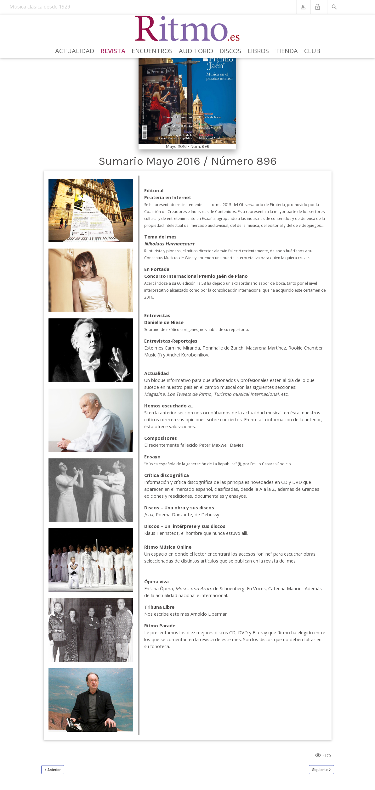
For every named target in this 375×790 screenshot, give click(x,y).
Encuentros (152, 51)
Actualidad (74, 51)
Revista (112, 51)
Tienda (286, 51)
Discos (230, 51)
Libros (258, 51)
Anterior (54, 769)
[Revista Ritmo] (187, 28)
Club (312, 51)
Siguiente (320, 769)
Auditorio (196, 51)
